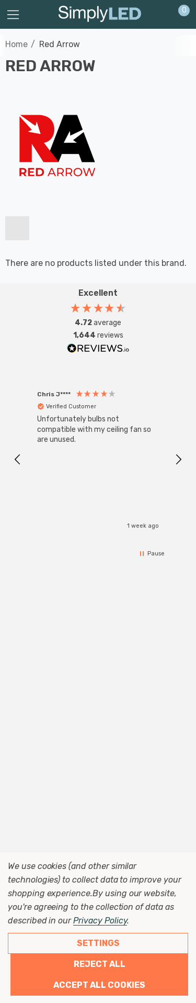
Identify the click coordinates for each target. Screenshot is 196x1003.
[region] (98, 460)
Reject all (99, 964)
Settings (98, 943)
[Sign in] (159, 14)
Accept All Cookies (99, 985)
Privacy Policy (100, 921)
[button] (17, 459)
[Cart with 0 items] (178, 14)
